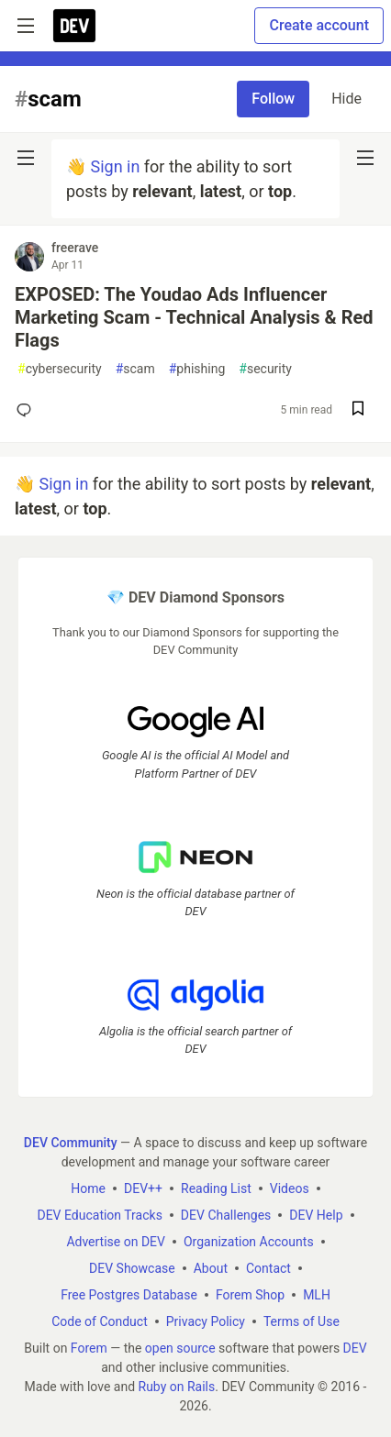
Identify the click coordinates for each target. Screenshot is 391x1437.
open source (180, 1347)
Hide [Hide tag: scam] (346, 98)
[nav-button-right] (365, 157)
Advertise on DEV (115, 1240)
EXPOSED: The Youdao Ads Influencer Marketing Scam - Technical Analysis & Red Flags (194, 317)
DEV (355, 1347)
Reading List (216, 1187)
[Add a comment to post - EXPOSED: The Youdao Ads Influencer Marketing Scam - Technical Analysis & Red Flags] (28, 410)
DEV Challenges (226, 1214)
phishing (197, 369)
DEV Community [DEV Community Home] (70, 1141)
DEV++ (143, 1187)
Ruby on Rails (177, 1385)
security (265, 369)
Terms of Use (301, 1320)
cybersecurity (59, 369)
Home (88, 1187)
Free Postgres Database (129, 1294)
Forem (89, 1347)
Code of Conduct (99, 1320)
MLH (316, 1294)
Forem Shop (250, 1294)
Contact (268, 1267)
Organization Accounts (249, 1240)
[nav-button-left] (25, 157)
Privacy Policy (205, 1320)
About (211, 1267)
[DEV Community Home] (74, 25)
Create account (319, 25)
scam (135, 369)
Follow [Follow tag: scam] (273, 98)
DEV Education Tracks (99, 1214)
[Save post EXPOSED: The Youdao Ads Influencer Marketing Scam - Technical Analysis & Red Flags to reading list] (358, 410)
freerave (74, 247)
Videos (289, 1187)
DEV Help (315, 1214)
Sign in (115, 166)
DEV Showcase (132, 1267)
